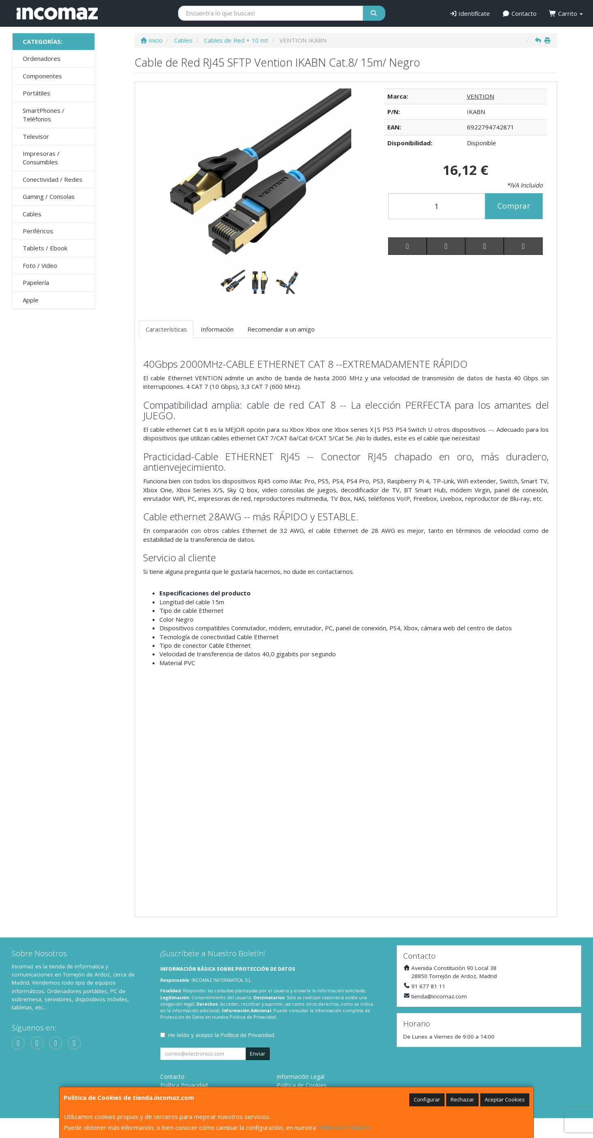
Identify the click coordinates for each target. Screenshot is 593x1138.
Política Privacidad (184, 1085)
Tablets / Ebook (45, 248)
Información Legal (300, 1076)
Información (217, 329)
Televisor (36, 136)
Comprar (513, 205)
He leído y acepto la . (221, 1035)
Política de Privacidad (253, 1017)
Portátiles (36, 93)
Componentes (42, 76)
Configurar (427, 1099)
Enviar (257, 1053)
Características (166, 329)
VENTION (480, 96)
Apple (31, 300)
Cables (32, 214)
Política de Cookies (344, 1127)
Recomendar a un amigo (281, 329)
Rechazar (462, 1099)
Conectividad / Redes (52, 179)
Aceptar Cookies (505, 1099)
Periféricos (38, 231)
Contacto (519, 13)
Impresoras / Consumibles (41, 157)
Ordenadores (41, 58)
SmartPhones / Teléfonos (43, 114)
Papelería (36, 282)
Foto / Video (40, 265)
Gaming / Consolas (49, 196)
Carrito (566, 13)
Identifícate (469, 13)
